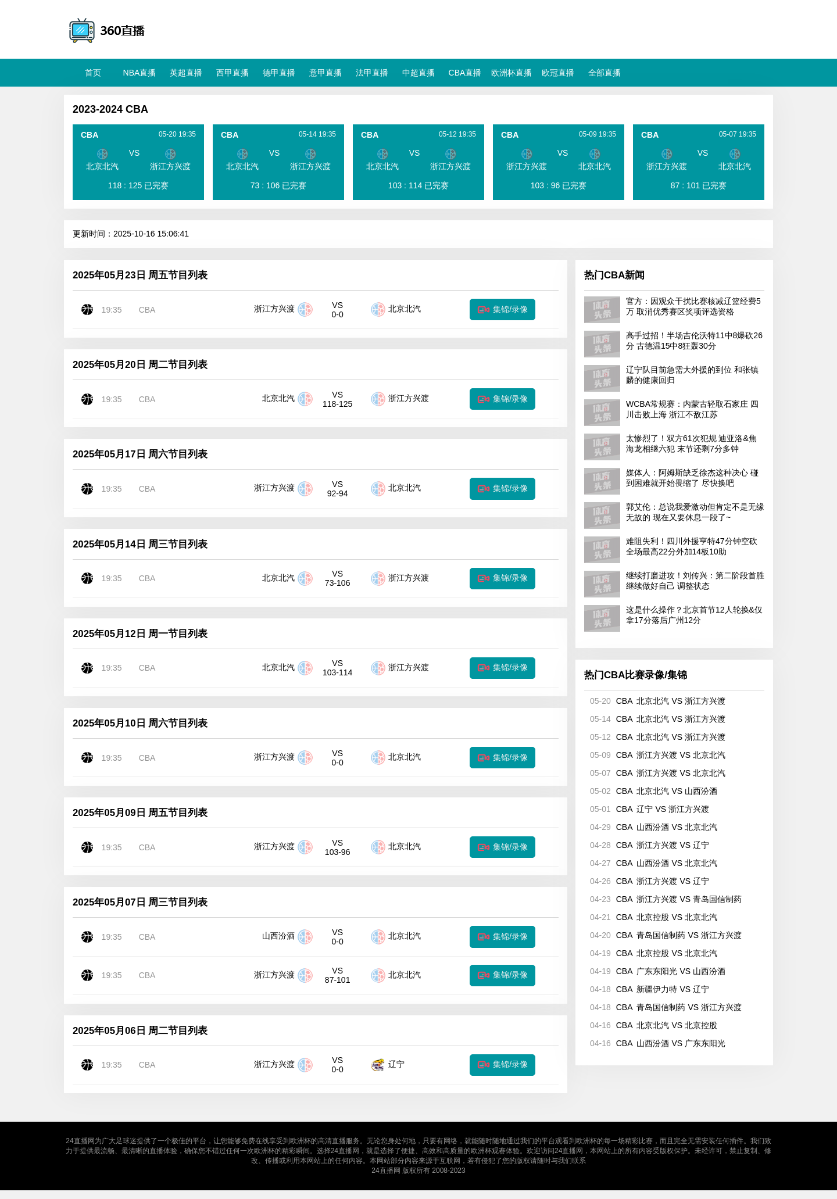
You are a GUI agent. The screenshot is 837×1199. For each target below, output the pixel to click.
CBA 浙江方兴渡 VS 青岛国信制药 (663, 899)
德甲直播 (279, 72)
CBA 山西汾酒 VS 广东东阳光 (654, 1043)
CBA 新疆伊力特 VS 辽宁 (646, 989)
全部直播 (604, 72)
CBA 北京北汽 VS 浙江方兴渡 (654, 701)
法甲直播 (372, 72)
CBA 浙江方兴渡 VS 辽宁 (646, 845)
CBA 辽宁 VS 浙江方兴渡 (646, 809)
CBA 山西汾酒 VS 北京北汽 (650, 827)
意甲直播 (325, 72)
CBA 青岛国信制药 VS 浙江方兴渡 (663, 935)
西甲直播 (232, 72)
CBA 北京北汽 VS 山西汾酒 (650, 791)
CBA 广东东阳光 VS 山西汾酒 (654, 971)
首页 (93, 72)
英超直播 (186, 72)
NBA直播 (139, 72)
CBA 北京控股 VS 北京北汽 (650, 917)
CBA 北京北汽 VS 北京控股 (650, 1025)
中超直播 (418, 72)
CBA (147, 309)
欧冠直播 (558, 72)
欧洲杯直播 (511, 72)
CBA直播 (465, 72)
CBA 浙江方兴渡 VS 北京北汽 (654, 755)
